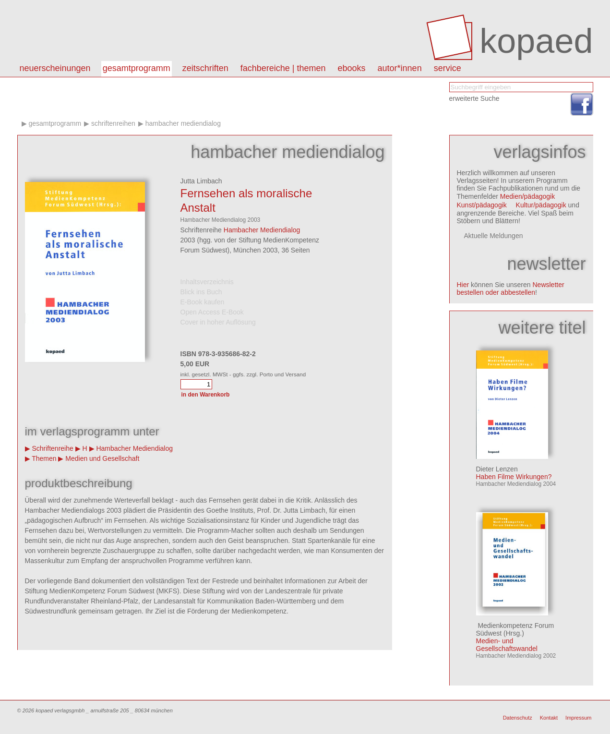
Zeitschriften (205, 68)
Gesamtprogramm (136, 68)
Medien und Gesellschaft (102, 458)
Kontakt (549, 718)
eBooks (352, 68)
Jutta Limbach (201, 181)
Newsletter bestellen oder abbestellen (510, 288)
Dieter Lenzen (497, 469)
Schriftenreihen (113, 123)
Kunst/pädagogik (482, 205)
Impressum (578, 718)
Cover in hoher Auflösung (218, 322)
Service (447, 68)
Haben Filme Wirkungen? (514, 477)
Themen (44, 458)
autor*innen (400, 68)
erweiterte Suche (474, 98)
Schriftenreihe (52, 448)
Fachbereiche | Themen (283, 68)
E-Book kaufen (202, 302)
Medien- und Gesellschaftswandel (507, 644)
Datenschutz (517, 718)
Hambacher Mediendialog (183, 123)
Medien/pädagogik (527, 196)
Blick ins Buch (201, 292)
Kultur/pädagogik (541, 205)
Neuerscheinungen (55, 68)
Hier (463, 285)
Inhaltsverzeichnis (207, 282)
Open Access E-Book (212, 312)
